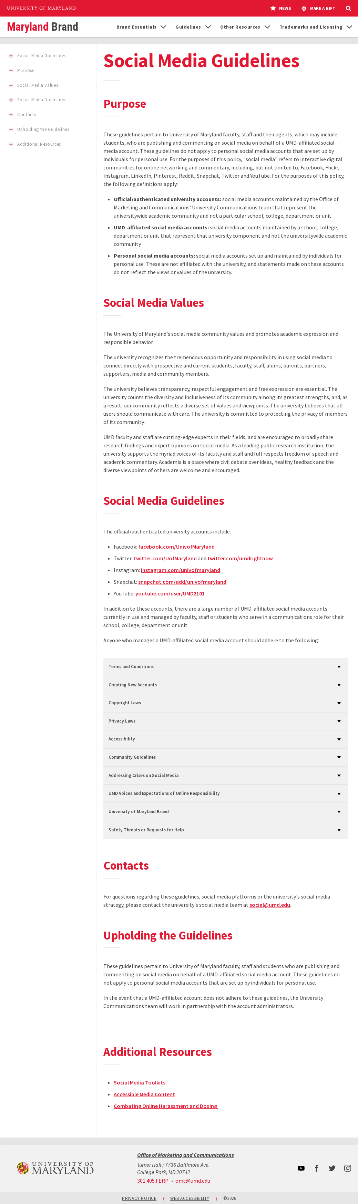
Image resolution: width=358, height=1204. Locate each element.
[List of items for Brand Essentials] (163, 27)
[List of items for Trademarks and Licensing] (349, 27)
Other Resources (240, 26)
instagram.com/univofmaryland (180, 571)
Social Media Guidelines (41, 56)
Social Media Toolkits (139, 1084)
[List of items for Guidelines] (208, 27)
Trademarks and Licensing (310, 26)
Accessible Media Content (144, 1096)
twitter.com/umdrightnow (240, 560)
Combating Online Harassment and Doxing (166, 1107)
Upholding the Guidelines (43, 129)
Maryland (42, 27)
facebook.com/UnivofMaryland (176, 548)
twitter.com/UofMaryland (165, 560)
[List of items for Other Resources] (267, 27)
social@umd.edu (269, 906)
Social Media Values (37, 85)
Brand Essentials (136, 26)
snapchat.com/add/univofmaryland (182, 583)
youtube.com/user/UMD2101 (170, 595)
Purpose (25, 70)
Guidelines (188, 26)
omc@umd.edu (192, 1180)
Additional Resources (39, 144)
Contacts (26, 114)
